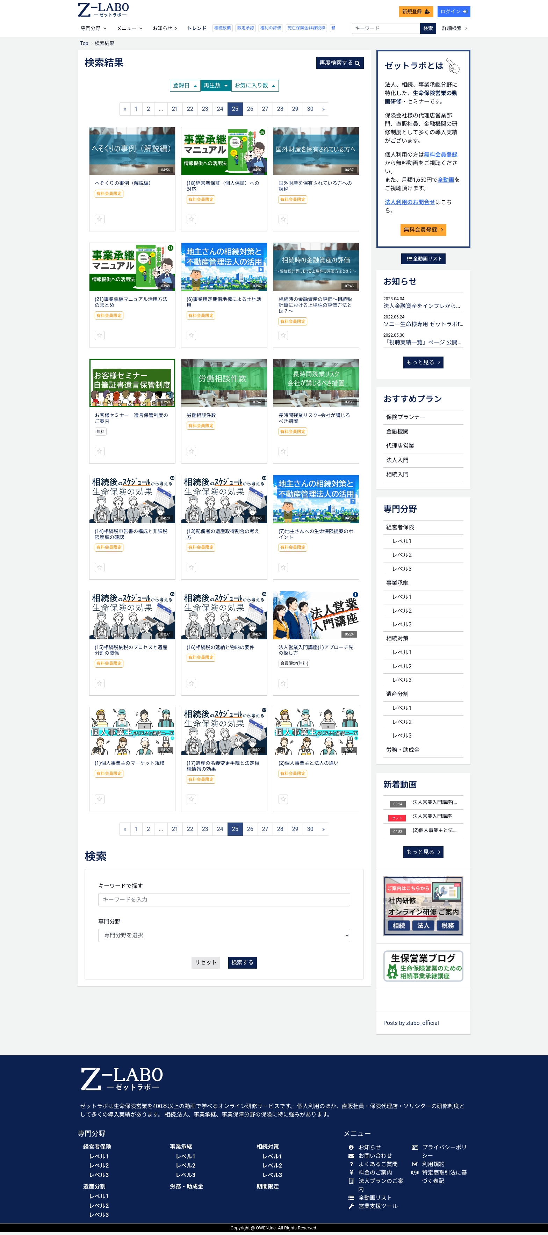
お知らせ (165, 31)
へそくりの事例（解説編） (124, 186)
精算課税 (319, 31)
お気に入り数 (255, 88)
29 (295, 112)
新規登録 (416, 14)
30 (310, 112)
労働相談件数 (201, 418)
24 (220, 112)
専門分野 (109, 924)
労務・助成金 (403, 753)
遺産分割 (397, 697)
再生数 (216, 88)
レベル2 (402, 558)
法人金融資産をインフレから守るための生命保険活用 (450, 309)
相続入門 (397, 477)
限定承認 (225, 31)
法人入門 (397, 463)
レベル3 (402, 572)
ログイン (454, 14)
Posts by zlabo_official (411, 1026)
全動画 (446, 183)
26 (250, 112)
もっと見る (423, 365)
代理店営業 (400, 449)
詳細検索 (454, 31)
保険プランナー (405, 420)
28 (280, 112)
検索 (428, 31)
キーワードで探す (120, 889)
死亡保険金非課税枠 (286, 31)
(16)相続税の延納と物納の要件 (220, 650)
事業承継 (397, 586)
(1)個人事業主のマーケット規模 (130, 766)
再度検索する (339, 66)
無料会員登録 (440, 158)
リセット (206, 965)
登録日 (185, 88)
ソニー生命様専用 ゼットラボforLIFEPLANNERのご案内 (453, 327)
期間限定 (268, 1189)
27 (265, 112)
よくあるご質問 (374, 1167)
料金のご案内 (371, 1175)
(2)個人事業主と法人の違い (309, 766)
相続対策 (397, 641)
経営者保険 (400, 530)
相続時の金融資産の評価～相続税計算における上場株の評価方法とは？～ (315, 308)
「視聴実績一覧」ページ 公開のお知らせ (434, 345)
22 (190, 112)
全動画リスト (424, 262)
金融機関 (397, 434)
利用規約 (430, 1167)
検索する (242, 965)
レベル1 (402, 544)
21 (175, 112)
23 (205, 112)
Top (84, 46)
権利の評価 (250, 31)
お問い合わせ (371, 1159)
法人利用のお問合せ (410, 205)
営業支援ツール (374, 1209)
